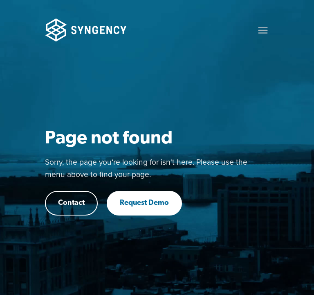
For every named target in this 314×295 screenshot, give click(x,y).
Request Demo (144, 203)
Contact (71, 203)
